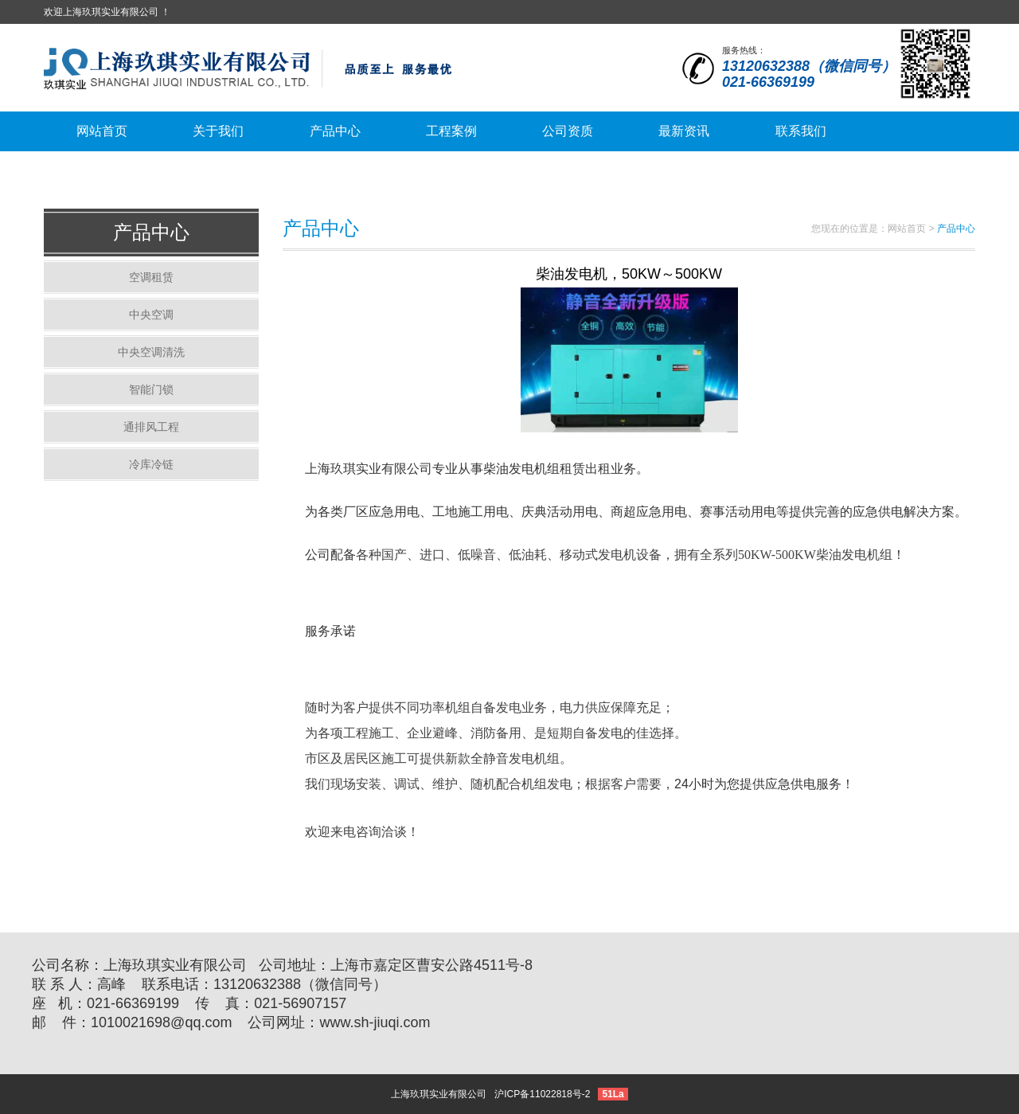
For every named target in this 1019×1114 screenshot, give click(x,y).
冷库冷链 (151, 464)
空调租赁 (151, 277)
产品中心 (151, 232)
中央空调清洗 (151, 352)
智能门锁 (151, 389)
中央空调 (151, 314)
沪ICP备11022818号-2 (542, 1094)
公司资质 (567, 131)
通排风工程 (151, 426)
